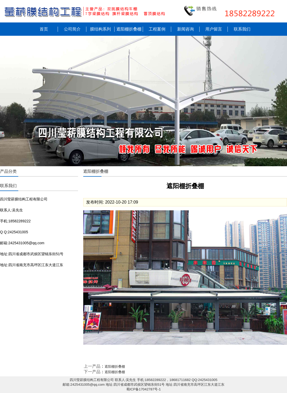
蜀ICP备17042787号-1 (143, 389)
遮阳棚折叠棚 (128, 29)
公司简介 (72, 29)
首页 (44, 29)
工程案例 (157, 29)
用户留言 (213, 29)
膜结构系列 (100, 29)
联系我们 (242, 29)
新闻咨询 (185, 29)
